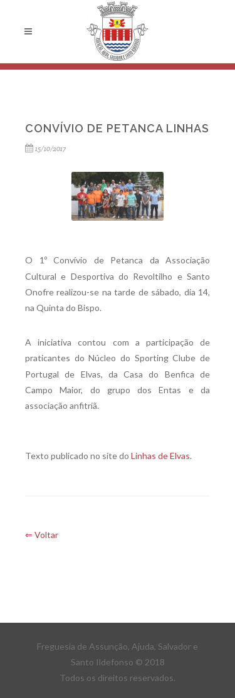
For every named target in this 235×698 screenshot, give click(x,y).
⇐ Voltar (41, 534)
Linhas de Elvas (160, 455)
